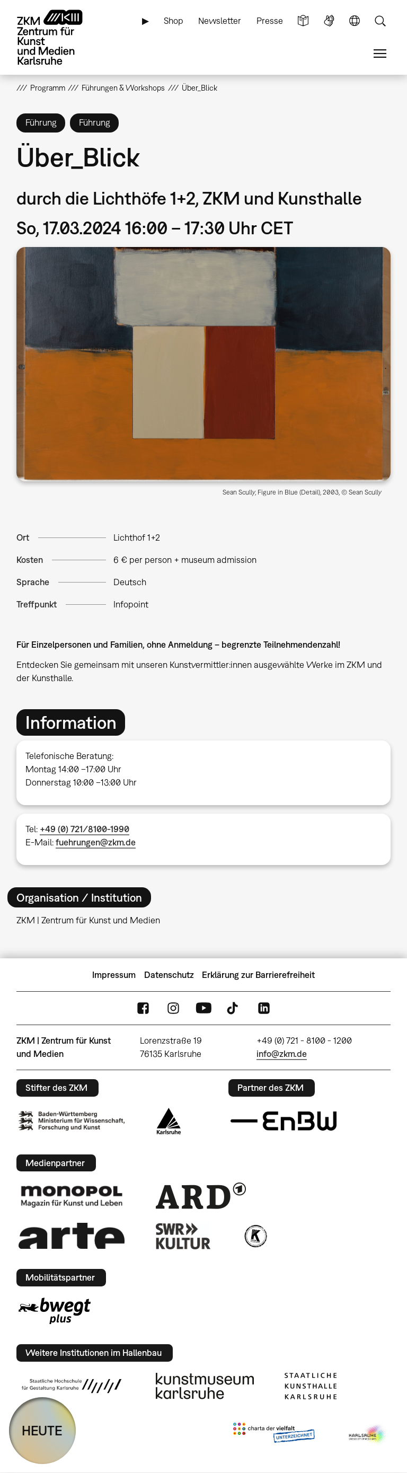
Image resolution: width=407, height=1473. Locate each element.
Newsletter (219, 20)
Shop (173, 20)
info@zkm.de (281, 1053)
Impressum (114, 974)
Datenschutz (169, 974)
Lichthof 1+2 (136, 537)
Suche (380, 21)
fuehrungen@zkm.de (96, 842)
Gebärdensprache (329, 21)
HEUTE (42, 1430)
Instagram (173, 1008)
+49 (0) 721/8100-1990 (84, 829)
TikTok (233, 1008)
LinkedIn (264, 1008)
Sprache (354, 21)
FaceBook (143, 1008)
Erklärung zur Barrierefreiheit (258, 974)
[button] (203, 364)
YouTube (203, 1008)
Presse (269, 20)
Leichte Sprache (303, 21)
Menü (380, 54)
